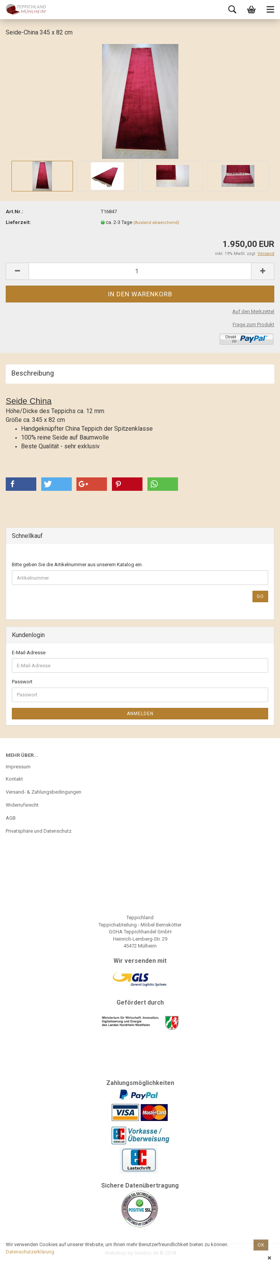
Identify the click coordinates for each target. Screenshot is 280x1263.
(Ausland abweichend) (156, 222)
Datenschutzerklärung (30, 1252)
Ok (260, 1245)
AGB (11, 818)
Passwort (22, 682)
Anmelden (140, 713)
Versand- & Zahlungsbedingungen (43, 792)
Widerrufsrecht (22, 805)
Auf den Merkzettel (253, 311)
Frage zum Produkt (253, 324)
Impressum (18, 767)
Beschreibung (32, 373)
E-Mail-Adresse (28, 652)
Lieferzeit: (18, 222)
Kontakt (14, 779)
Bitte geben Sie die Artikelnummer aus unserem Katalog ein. (77, 564)
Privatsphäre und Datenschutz (38, 831)
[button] (21, 484)
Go (260, 596)
